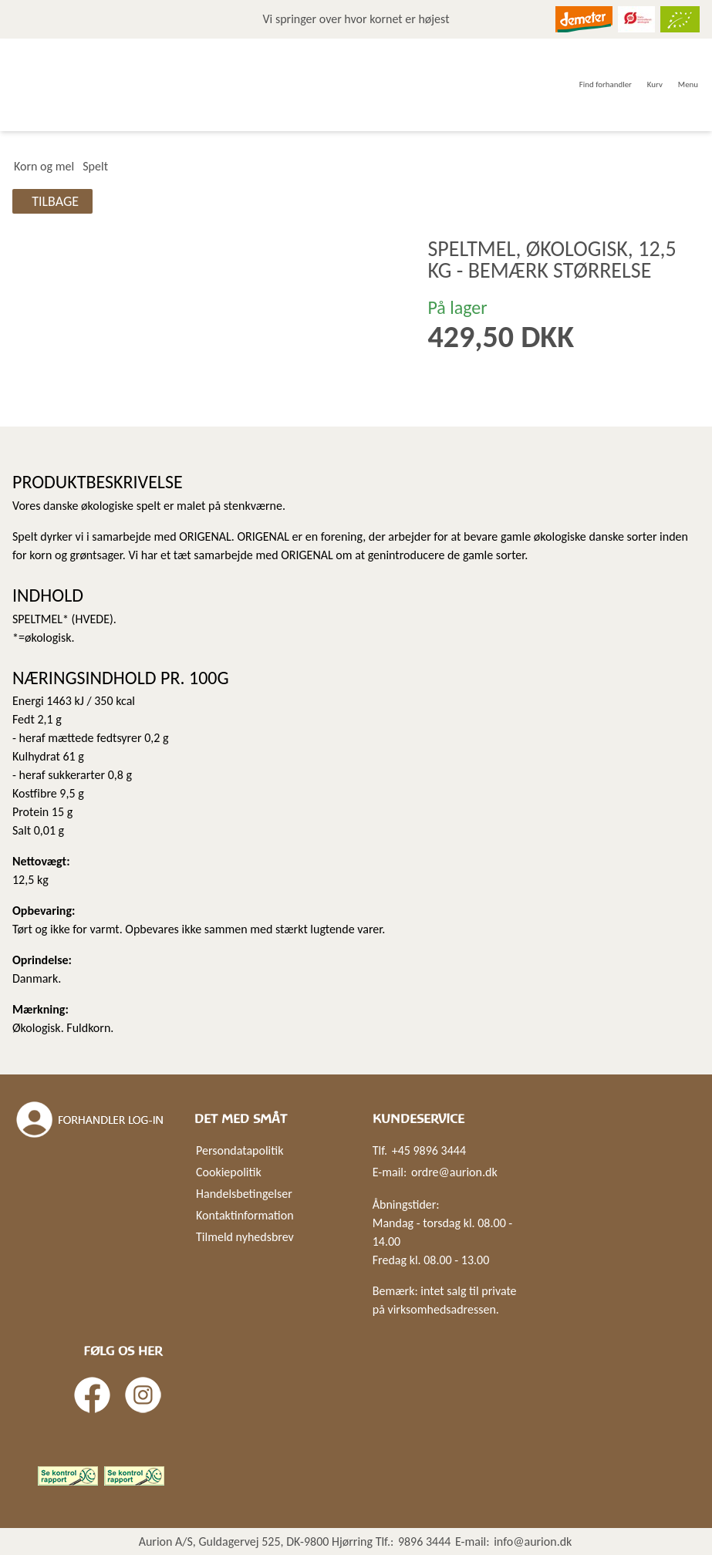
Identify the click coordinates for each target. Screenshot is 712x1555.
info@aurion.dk (533, 1541)
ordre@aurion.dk (454, 1172)
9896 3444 (424, 1541)
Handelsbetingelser (244, 1193)
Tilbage (55, 201)
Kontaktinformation (245, 1215)
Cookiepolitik (229, 1172)
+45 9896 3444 (429, 1150)
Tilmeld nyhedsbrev (245, 1236)
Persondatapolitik (239, 1150)
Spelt (95, 166)
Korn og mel (44, 166)
